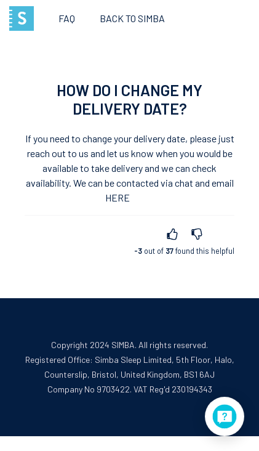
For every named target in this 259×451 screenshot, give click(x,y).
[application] (224, 416)
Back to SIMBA (132, 18)
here (117, 197)
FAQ (66, 18)
